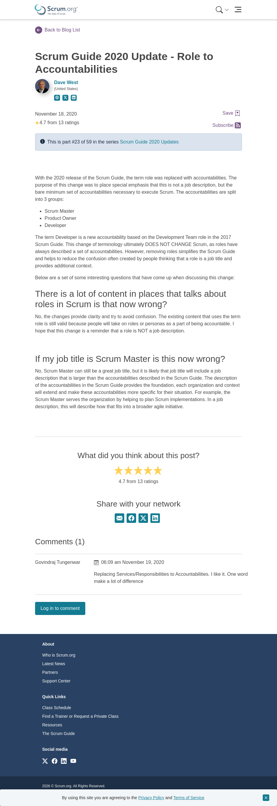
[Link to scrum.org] (45, 760)
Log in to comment (60, 608)
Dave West (66, 82)
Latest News (53, 663)
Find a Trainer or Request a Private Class (80, 716)
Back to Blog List (57, 30)
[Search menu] (222, 9)
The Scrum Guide (58, 733)
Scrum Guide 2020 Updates (149, 141)
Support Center (56, 681)
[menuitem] (222, 9)
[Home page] (56, 9)
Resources (52, 725)
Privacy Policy (151, 797)
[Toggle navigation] (238, 9)
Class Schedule (56, 707)
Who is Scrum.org (58, 655)
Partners (50, 672)
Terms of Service (188, 797)
